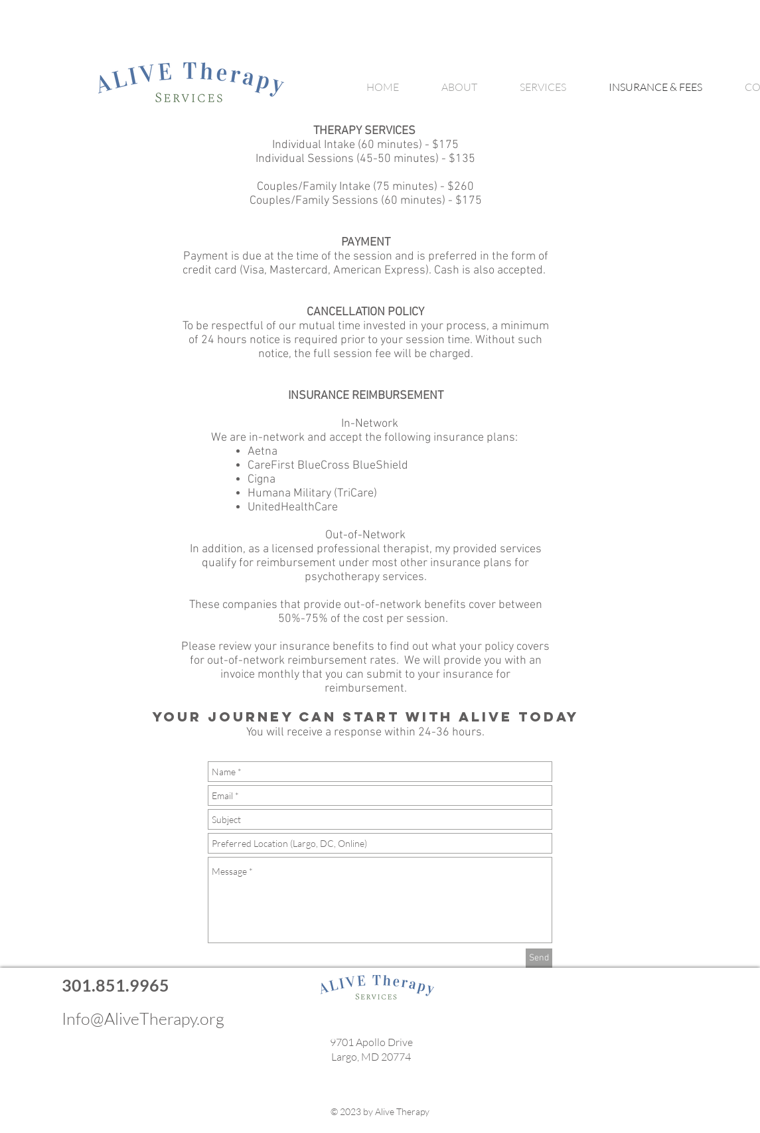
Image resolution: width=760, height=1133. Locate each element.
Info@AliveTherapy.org (143, 1018)
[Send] (539, 958)
